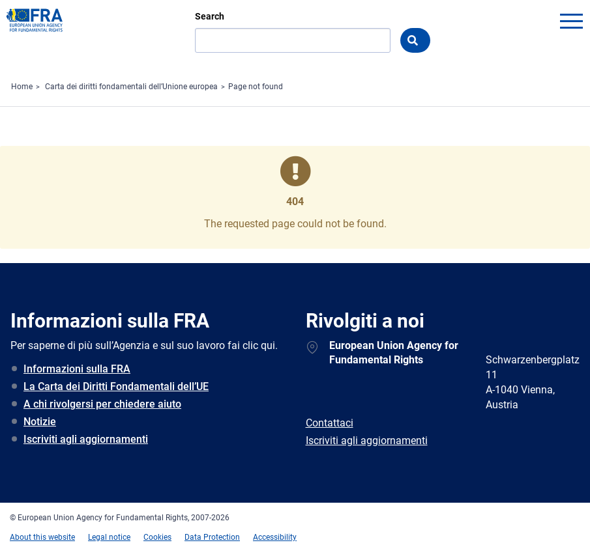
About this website (42, 537)
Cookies (157, 537)
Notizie (39, 421)
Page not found (255, 86)
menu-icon (571, 21)
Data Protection (212, 537)
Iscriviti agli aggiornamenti (85, 439)
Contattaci (329, 423)
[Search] (293, 40)
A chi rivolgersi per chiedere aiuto (102, 404)
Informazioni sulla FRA (76, 369)
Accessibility (275, 537)
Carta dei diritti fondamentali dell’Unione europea (131, 86)
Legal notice (109, 537)
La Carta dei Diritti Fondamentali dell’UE (116, 386)
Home (22, 86)
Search (209, 16)
